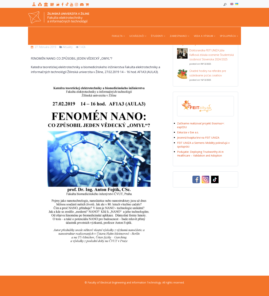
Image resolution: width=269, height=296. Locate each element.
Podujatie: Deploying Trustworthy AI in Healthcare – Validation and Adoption (200, 153)
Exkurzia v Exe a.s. (188, 132)
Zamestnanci (180, 36)
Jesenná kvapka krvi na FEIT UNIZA (198, 137)
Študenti (158, 36)
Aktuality (67, 47)
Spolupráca (229, 36)
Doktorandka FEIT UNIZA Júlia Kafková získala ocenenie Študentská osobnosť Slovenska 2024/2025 (211, 55)
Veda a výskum (205, 36)
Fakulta (118, 36)
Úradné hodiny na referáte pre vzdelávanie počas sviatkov (207, 73)
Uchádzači (138, 36)
